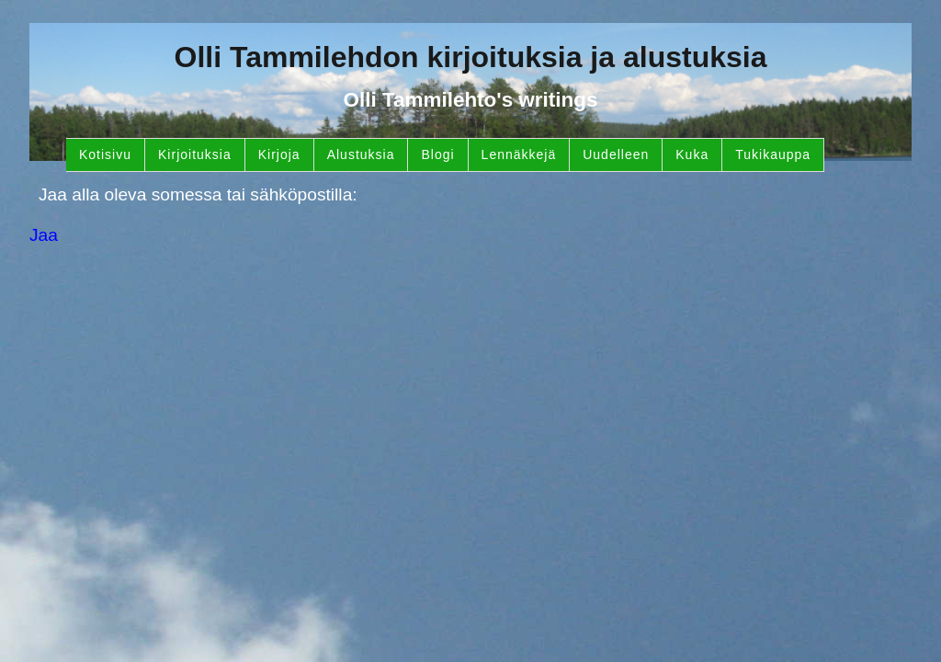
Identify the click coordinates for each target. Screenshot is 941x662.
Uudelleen (616, 154)
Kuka (692, 154)
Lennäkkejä (519, 154)
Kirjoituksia (195, 154)
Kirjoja (279, 154)
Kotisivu (105, 154)
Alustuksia (361, 154)
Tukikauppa (773, 154)
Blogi (437, 154)
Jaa (43, 235)
